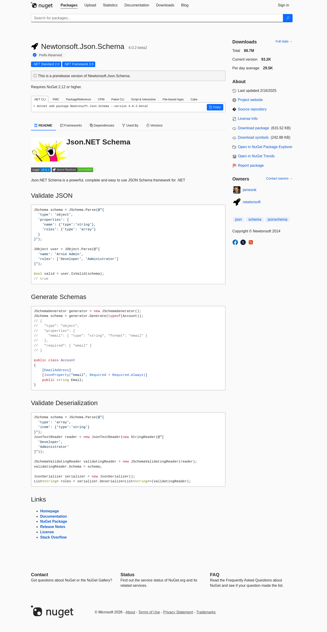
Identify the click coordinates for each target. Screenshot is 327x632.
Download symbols (253, 137)
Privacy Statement (178, 612)
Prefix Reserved (50, 55)
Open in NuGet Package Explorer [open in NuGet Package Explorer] (265, 147)
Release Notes (52, 527)
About (130, 612)
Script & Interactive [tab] (143, 99)
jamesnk (250, 190)
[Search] (288, 18)
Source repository (252, 109)
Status (127, 574)
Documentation (53, 516)
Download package (253, 128)
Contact (39, 574)
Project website (250, 100)
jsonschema (277, 219)
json (238, 219)
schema (254, 219)
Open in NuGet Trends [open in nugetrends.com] (256, 156)
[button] (215, 107)
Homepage (49, 511)
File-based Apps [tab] (173, 99)
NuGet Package (53, 521)
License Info (248, 119)
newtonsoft (251, 202)
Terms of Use (149, 612)
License (47, 532)
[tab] (69, 5)
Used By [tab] (130, 125)
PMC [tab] (56, 99)
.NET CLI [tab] (40, 99)
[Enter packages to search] (157, 18)
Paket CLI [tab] (117, 99)
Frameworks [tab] (71, 125)
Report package (251, 165)
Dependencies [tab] (102, 125)
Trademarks (206, 612)
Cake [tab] (193, 99)
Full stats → (284, 41)
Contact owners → (279, 178)
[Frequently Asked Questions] (214, 574)
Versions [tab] (154, 125)
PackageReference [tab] (78, 99)
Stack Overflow (53, 537)
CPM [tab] (101, 99)
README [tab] (43, 125)
